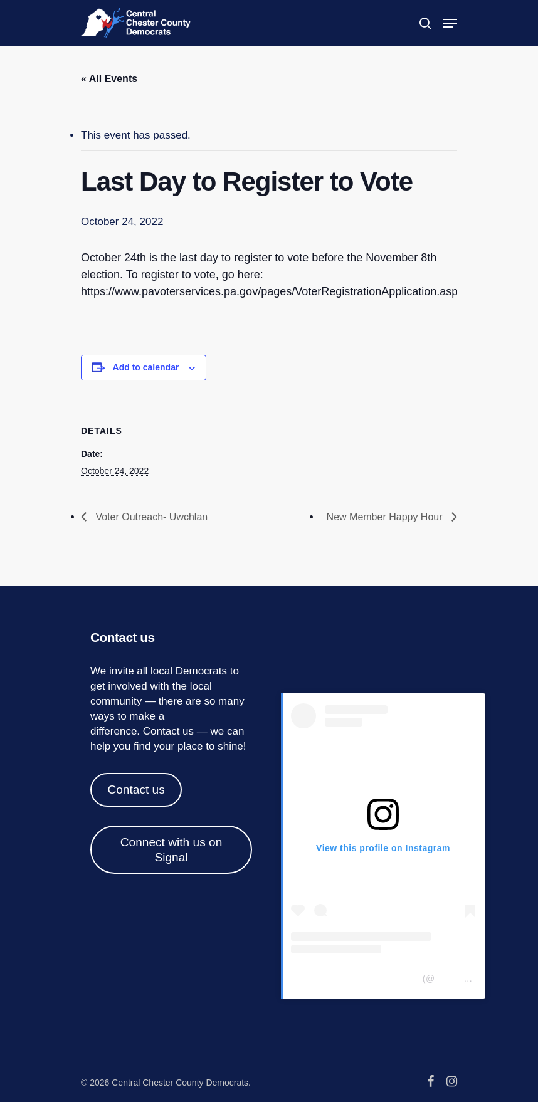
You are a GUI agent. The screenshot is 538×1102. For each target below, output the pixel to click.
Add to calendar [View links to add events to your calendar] (146, 367)
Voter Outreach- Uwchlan (150, 517)
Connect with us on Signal (171, 850)
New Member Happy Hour (386, 517)
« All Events (109, 78)
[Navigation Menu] (450, 23)
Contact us (168, 731)
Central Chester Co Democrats (355, 978)
